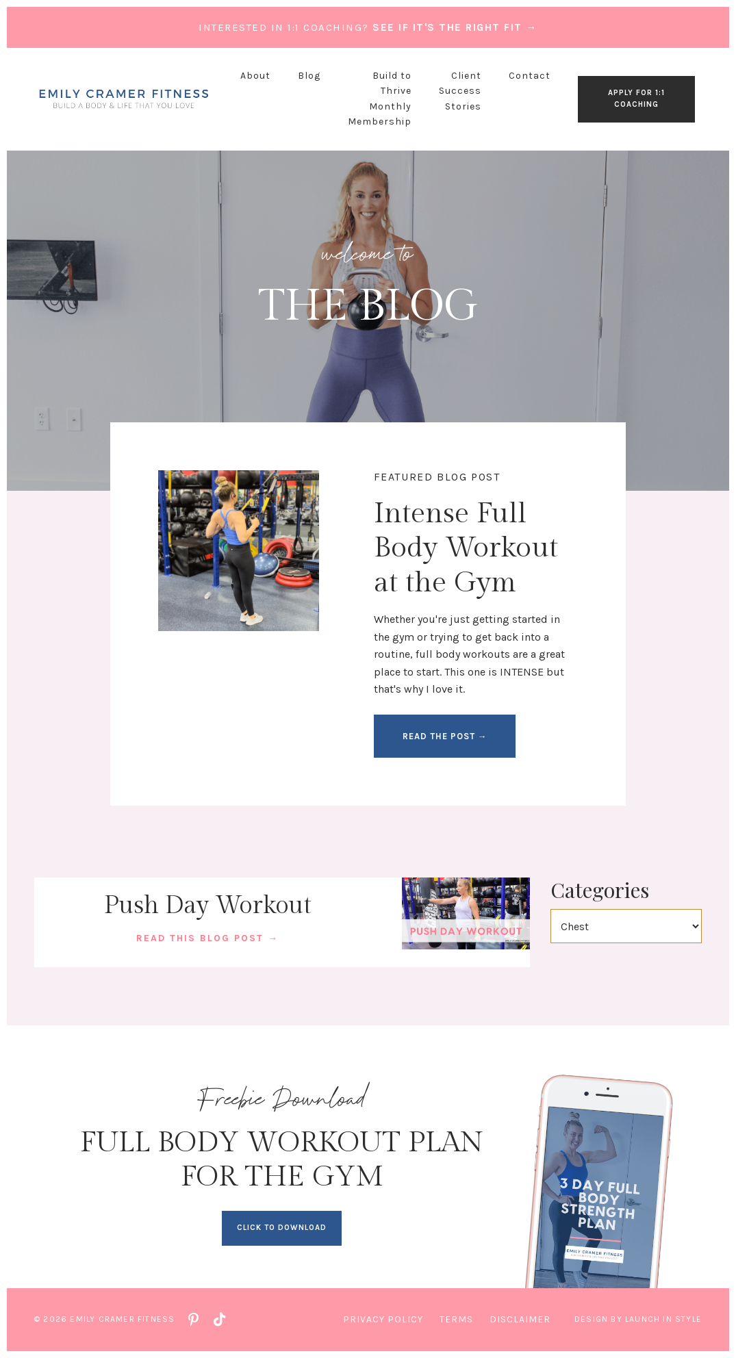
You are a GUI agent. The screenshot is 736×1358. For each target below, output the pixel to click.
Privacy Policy (383, 1319)
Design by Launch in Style (638, 1319)
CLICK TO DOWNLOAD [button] (282, 1227)
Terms (456, 1319)
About (255, 75)
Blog (309, 75)
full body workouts (463, 654)
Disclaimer (520, 1319)
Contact (529, 75)
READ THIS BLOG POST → (207, 938)
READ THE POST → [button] (445, 736)
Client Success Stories (460, 91)
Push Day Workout (208, 905)
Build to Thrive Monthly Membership (379, 98)
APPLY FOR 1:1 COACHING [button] (636, 98)
